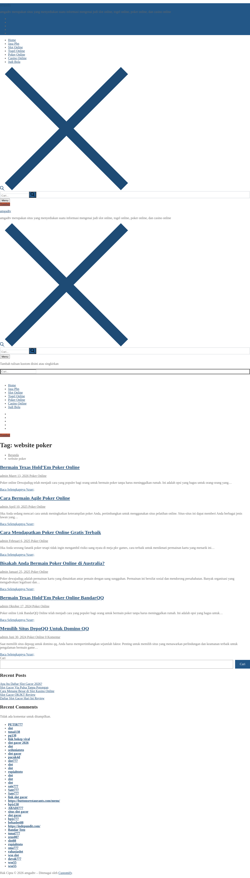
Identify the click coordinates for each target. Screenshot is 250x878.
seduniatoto (16, 750)
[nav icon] (5, 200)
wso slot (13, 855)
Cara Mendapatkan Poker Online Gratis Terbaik (50, 532)
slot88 (12, 840)
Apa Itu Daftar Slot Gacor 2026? (21, 684)
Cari (3, 658)
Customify (65, 873)
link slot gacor (18, 797)
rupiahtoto (15, 771)
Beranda (13, 455)
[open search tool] (64, 189)
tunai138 (14, 731)
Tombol (5, 204)
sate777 (13, 786)
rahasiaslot (15, 851)
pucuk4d (14, 757)
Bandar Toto (16, 829)
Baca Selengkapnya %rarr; (17, 489)
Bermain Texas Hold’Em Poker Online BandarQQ (52, 597)
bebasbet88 (15, 822)
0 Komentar (52, 637)
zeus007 (13, 837)
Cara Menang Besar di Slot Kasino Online (27, 691)
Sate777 (13, 790)
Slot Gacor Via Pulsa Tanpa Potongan (24, 687)
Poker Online (37, 475)
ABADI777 (15, 808)
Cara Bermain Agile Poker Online (35, 498)
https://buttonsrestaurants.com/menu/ (34, 800)
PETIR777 (15, 724)
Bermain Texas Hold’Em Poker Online (40, 467)
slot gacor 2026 (18, 742)
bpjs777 (13, 819)
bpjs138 (13, 804)
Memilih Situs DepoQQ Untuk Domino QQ (44, 628)
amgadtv (5, 5)
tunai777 (14, 833)
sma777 (13, 848)
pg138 (12, 735)
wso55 (12, 862)
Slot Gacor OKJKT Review (17, 694)
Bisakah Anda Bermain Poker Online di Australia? (52, 563)
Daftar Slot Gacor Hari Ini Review (22, 698)
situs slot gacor (18, 811)
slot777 (13, 761)
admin (4, 475)
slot (10, 728)
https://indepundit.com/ (24, 826)
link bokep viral (19, 739)
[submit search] (32, 195)
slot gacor (14, 753)
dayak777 (14, 858)
